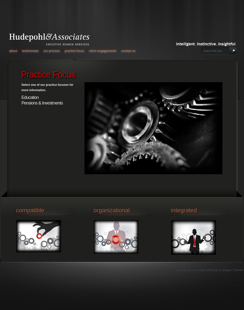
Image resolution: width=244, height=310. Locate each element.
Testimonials (30, 51)
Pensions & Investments (42, 103)
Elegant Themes (233, 269)
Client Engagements (102, 51)
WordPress (198, 269)
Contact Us (128, 51)
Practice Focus (74, 51)
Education (30, 97)
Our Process (51, 51)
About (13, 51)
